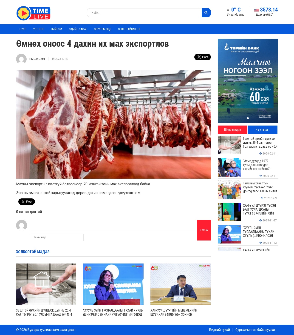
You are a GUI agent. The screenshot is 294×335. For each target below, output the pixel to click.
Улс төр (38, 29)
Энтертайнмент (129, 29)
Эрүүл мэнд (102, 29)
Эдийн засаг (78, 29)
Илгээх (204, 230)
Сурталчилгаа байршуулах (255, 330)
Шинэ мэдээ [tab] (232, 130)
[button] (248, 118)
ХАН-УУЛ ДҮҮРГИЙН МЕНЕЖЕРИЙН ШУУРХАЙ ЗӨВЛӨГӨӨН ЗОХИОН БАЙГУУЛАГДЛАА (173, 315)
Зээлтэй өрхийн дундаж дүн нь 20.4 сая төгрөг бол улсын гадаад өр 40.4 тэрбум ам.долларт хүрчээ (44, 315)
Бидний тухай (219, 330)
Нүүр (23, 29)
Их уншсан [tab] (262, 130)
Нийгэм (56, 29)
